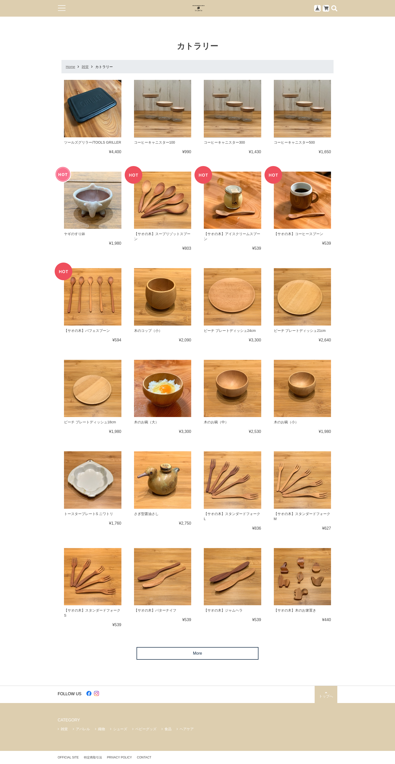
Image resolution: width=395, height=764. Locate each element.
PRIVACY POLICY (119, 757)
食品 (168, 729)
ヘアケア (187, 729)
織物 (101, 729)
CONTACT (144, 757)
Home (70, 67)
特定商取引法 (93, 757)
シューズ (120, 729)
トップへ (326, 694)
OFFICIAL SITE (68, 757)
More (197, 653)
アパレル (83, 729)
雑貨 (85, 67)
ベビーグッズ (145, 729)
